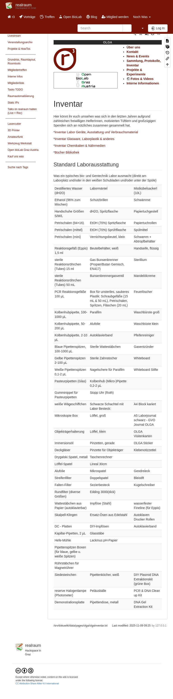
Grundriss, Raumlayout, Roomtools (22, 61)
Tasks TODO (15, 89)
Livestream (14, 35)
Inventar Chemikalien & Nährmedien (80, 145)
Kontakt (132, 52)
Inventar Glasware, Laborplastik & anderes (84, 139)
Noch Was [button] (142, 17)
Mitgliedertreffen (17, 70)
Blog (91, 17)
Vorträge (27, 17)
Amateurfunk (15, 136)
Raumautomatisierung (21, 96)
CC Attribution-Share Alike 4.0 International (37, 683)
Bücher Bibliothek (67, 152)
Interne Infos (15, 76)
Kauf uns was (16, 156)
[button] (140, 28)
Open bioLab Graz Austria (23, 150)
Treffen (47, 17)
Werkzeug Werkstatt (20, 143)
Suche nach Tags (18, 167)
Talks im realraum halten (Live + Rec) (22, 111)
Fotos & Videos (142, 79)
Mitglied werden (115, 17)
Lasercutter (14, 123)
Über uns (133, 47)
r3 (11, 17)
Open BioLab (70, 17)
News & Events (138, 56)
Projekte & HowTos (19, 48)
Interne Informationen (143, 83)
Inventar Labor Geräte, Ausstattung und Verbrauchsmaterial (96, 132)
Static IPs (13, 102)
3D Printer (14, 130)
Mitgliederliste (16, 83)
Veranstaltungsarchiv (20, 42)
